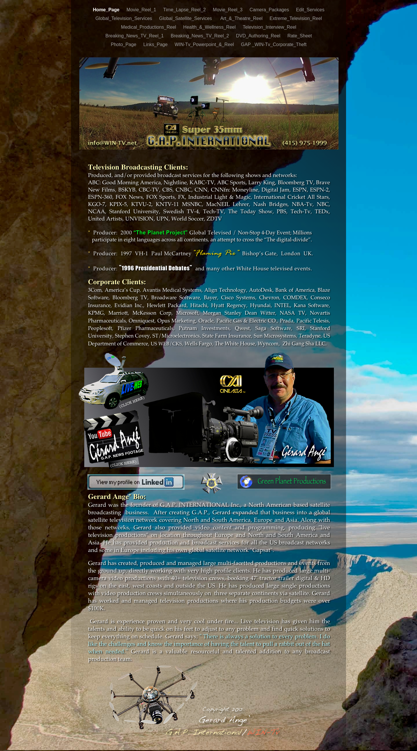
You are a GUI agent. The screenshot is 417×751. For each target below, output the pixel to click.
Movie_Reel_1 (142, 9)
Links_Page (156, 44)
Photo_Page (124, 44)
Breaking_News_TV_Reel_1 (135, 35)
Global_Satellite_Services (187, 18)
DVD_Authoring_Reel (258, 35)
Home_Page (107, 9)
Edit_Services (310, 9)
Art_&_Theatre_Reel (242, 18)
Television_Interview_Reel (269, 27)
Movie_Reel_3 (228, 9)
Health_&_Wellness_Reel (210, 27)
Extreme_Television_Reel (296, 18)
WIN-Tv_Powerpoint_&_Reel (205, 44)
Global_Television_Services (124, 18)
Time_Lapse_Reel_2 (185, 9)
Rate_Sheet (299, 35)
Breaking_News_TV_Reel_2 (200, 35)
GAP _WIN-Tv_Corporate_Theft (273, 44)
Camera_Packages (270, 9)
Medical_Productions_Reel (149, 27)
